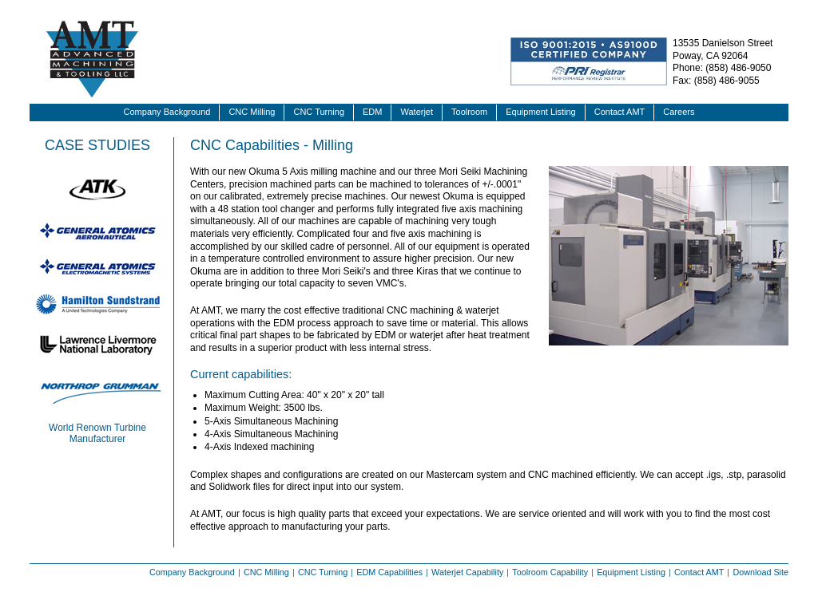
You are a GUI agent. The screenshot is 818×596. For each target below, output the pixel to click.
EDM (372, 111)
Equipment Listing (540, 111)
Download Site (760, 572)
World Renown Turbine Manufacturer (97, 433)
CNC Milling (251, 111)
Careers (678, 111)
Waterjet (416, 111)
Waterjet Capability (467, 572)
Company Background (167, 111)
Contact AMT (619, 111)
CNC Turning (318, 111)
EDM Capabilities (389, 572)
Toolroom (469, 111)
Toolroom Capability (550, 572)
